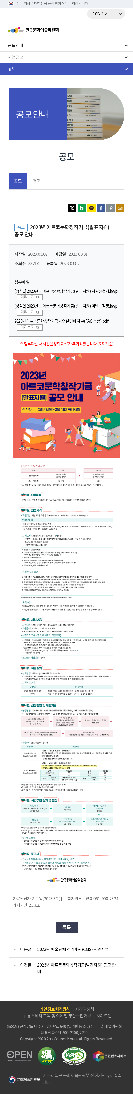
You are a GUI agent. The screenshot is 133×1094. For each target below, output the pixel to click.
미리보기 (27, 297)
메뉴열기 (119, 30)
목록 (66, 927)
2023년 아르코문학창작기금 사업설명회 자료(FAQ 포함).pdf (61, 321)
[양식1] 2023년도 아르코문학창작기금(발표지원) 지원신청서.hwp (65, 291)
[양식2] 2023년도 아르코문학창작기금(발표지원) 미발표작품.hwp (65, 306)
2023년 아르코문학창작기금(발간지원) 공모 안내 (76, 968)
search (105, 30)
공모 (18, 181)
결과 (37, 181)
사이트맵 (103, 1016)
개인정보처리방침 (55, 1009)
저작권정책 (84, 1009)
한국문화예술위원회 (46, 30)
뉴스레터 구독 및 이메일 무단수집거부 (59, 1016)
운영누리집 (99, 14)
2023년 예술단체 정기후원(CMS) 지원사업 (73, 949)
